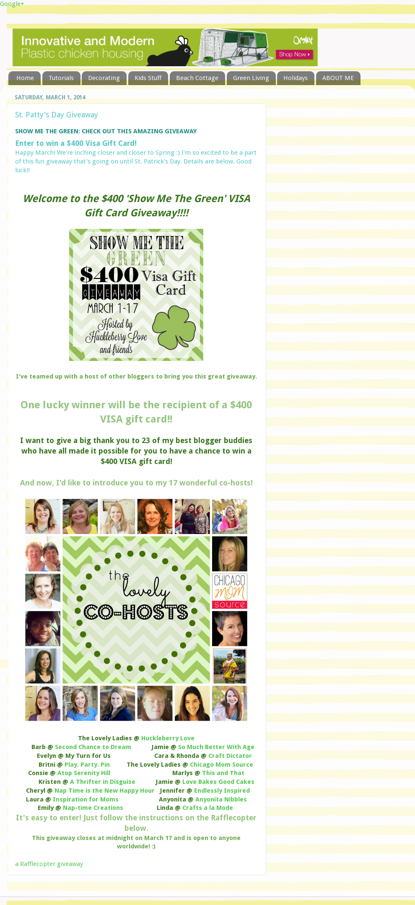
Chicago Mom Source (221, 764)
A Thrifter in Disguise (102, 782)
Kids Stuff (148, 78)
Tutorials (61, 78)
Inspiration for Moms (86, 799)
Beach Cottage (197, 78)
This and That (223, 773)
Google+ (12, 4)
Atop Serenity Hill (83, 773)
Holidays (295, 78)
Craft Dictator (230, 756)
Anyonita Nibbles (221, 799)
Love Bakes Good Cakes (218, 782)
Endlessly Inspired (222, 790)
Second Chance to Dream (93, 747)
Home (25, 78)
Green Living (251, 78)
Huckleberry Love (168, 738)
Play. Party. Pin (87, 764)
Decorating (104, 78)
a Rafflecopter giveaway (49, 864)
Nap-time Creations (93, 808)
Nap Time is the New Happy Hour (104, 790)
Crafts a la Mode (207, 808)
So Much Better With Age (216, 747)
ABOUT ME (338, 78)
